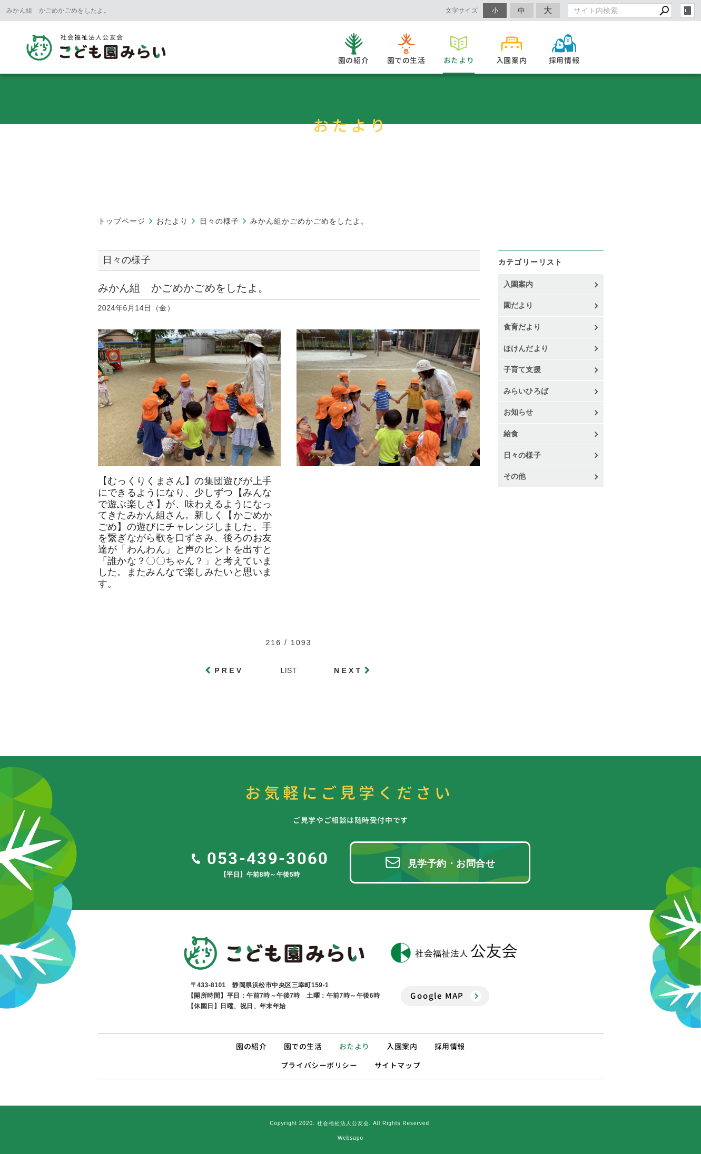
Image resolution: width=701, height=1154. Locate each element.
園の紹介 (251, 1046)
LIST (289, 670)
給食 (511, 433)
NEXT (348, 670)
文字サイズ (462, 10)
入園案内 (518, 284)
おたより (354, 1046)
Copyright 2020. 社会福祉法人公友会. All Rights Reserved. (350, 1123)
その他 (518, 476)
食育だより (522, 327)
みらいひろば (526, 391)
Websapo (350, 1138)
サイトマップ (397, 1065)
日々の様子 (522, 455)
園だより (518, 305)
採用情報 (450, 1046)
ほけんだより (526, 348)
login (687, 10)
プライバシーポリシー (319, 1065)
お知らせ (518, 412)
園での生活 (303, 1046)
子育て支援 (522, 369)
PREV (228, 670)
